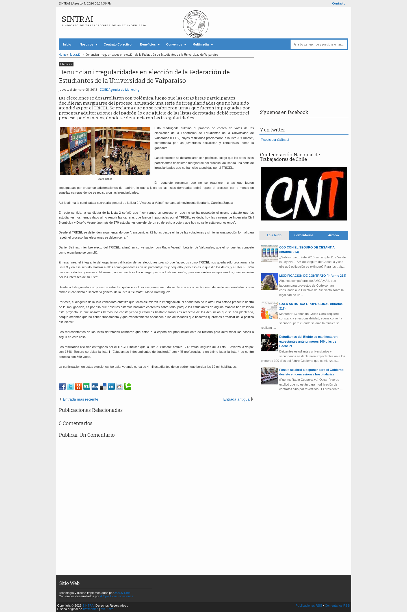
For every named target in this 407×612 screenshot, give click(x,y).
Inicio (67, 44)
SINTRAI (77, 19)
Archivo (333, 235)
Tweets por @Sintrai (275, 139)
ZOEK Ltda (122, 592)
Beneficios (148, 44)
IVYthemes (90, 609)
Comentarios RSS (337, 605)
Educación (66, 64)
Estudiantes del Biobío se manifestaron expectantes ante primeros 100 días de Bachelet (308, 341)
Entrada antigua (236, 399)
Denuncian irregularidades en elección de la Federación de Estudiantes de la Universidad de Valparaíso (144, 76)
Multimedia (200, 44)
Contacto (338, 3)
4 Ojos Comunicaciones (116, 596)
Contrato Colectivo (117, 44)
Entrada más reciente (80, 399)
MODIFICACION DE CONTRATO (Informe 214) (312, 275)
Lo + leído (274, 235)
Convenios (174, 44)
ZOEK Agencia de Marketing (119, 90)
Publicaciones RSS (309, 605)
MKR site (107, 609)
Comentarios (303, 235)
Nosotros (86, 44)
